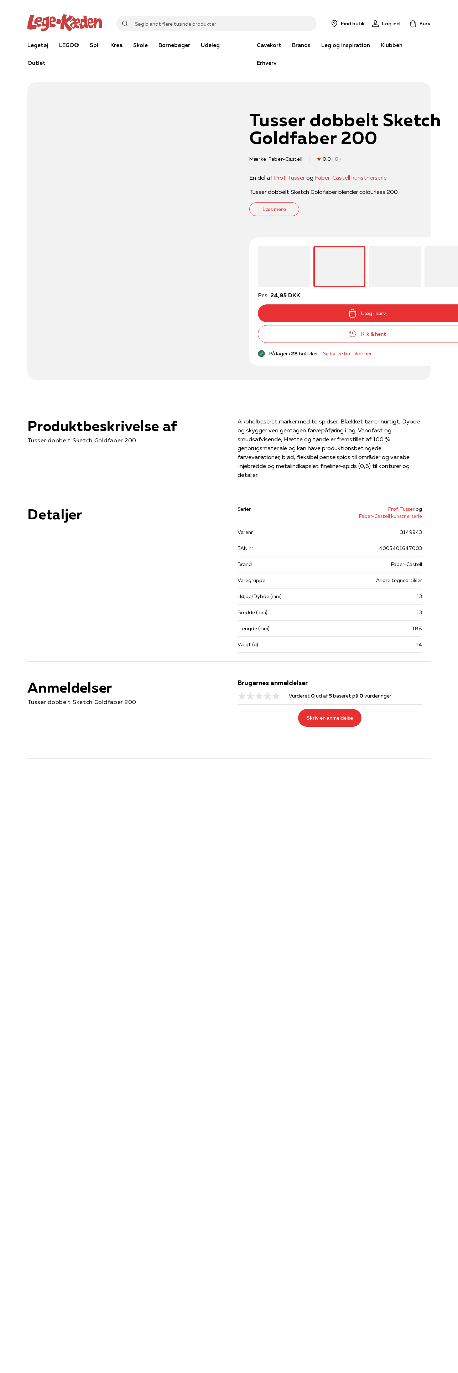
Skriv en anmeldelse (330, 718)
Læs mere (274, 209)
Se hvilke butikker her (347, 353)
